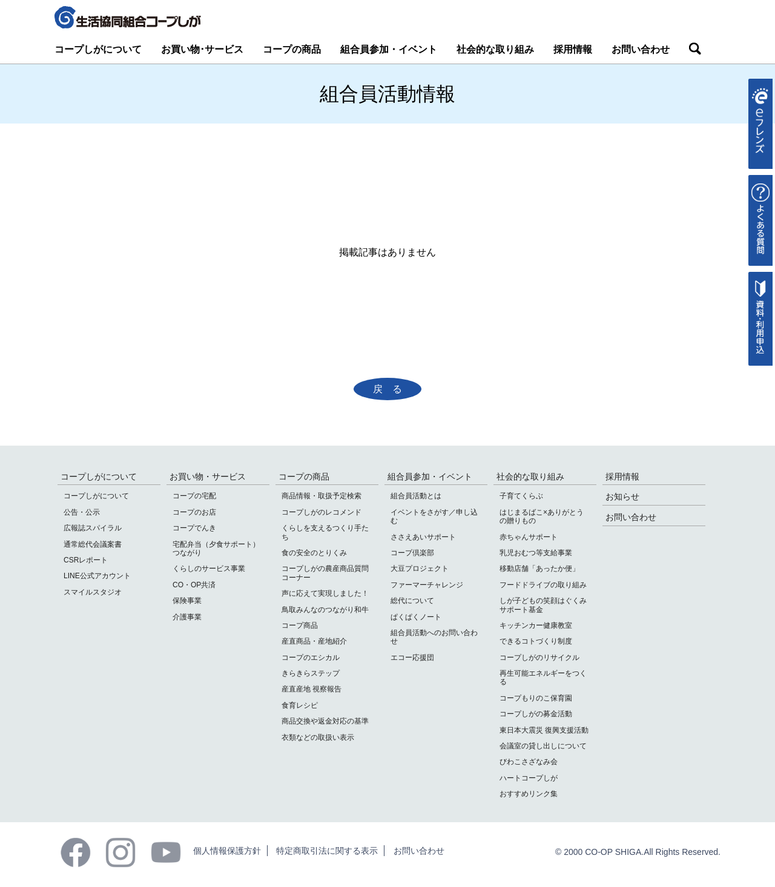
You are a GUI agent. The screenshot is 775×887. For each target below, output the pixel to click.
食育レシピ (300, 705)
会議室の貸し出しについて (543, 746)
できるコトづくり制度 (536, 641)
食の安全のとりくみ (314, 553)
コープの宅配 (194, 496)
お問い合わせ (641, 49)
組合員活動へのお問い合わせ (434, 636)
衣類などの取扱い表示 (318, 737)
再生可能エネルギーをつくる (543, 677)
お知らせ (622, 496)
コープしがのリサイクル (539, 657)
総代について (412, 600)
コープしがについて (98, 49)
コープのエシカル (311, 657)
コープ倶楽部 (412, 553)
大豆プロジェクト (420, 568)
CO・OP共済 (194, 585)
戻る (392, 389)
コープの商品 (292, 49)
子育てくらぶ (521, 496)
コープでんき (194, 528)
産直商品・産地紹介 (314, 641)
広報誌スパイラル (93, 528)
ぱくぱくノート (416, 617)
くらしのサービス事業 (209, 568)
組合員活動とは (416, 496)
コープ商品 (300, 625)
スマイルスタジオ (93, 592)
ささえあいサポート (423, 537)
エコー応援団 (412, 657)
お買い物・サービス (208, 476)
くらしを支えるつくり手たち (325, 532)
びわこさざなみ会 (529, 761)
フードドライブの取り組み (543, 585)
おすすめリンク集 (529, 794)
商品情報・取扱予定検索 (321, 496)
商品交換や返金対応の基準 (325, 721)
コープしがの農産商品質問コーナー (325, 572)
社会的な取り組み (495, 49)
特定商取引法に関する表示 (327, 851)
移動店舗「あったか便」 (539, 568)
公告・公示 (82, 512)
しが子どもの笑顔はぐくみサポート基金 (543, 604)
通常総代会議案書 (93, 544)
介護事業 (187, 617)
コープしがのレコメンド (321, 512)
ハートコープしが (529, 778)
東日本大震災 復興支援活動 (544, 730)
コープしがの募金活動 (536, 714)
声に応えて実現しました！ (325, 593)
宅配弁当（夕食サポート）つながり (216, 548)
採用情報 (572, 49)
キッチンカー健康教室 (536, 625)
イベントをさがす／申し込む (434, 516)
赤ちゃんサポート (529, 537)
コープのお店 (194, 512)
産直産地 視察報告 (311, 689)
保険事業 (187, 600)
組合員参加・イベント (388, 49)
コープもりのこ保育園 (536, 698)
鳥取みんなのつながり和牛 (325, 609)
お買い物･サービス (202, 49)
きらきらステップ (311, 673)
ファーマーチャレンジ (427, 585)
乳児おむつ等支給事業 (536, 553)
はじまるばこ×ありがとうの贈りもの (542, 516)
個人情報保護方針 (227, 851)
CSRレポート (86, 560)
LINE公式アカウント (97, 576)
